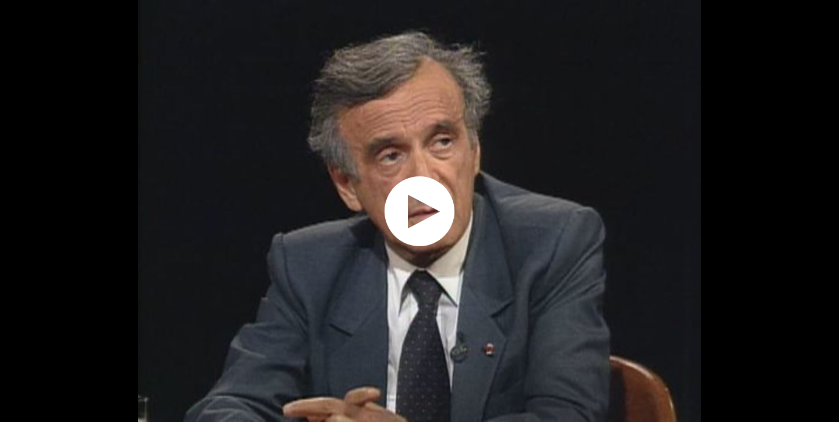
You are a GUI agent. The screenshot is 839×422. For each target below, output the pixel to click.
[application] (419, 211)
